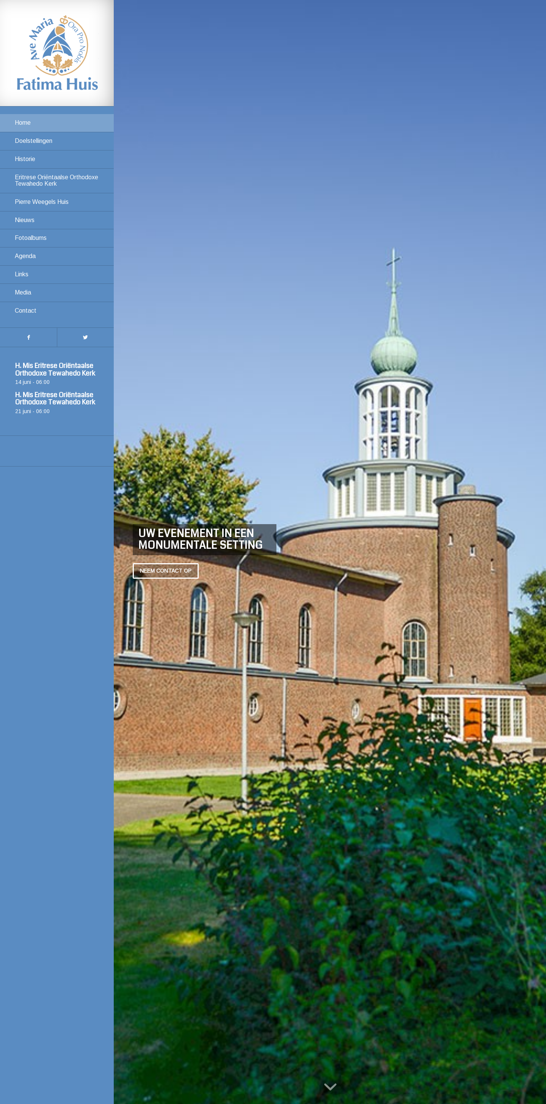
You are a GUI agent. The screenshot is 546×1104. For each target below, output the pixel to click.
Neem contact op (165, 571)
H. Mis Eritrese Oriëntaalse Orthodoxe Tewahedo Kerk (55, 369)
